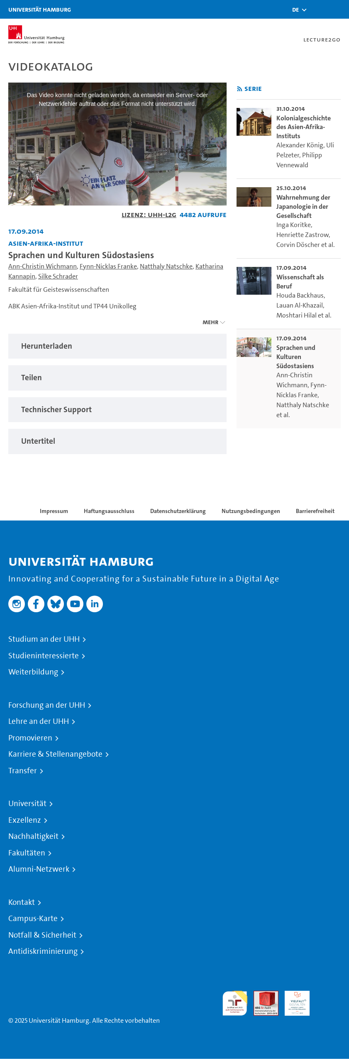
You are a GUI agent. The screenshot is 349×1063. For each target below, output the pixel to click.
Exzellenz (24, 820)
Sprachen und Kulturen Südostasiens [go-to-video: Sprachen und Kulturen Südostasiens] (295, 356)
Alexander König (299, 145)
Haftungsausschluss (109, 511)
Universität (27, 803)
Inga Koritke (293, 224)
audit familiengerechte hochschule (234, 1003)
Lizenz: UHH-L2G (149, 214)
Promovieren (30, 738)
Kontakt (21, 902)
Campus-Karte (33, 918)
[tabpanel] (117, 346)
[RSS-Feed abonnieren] (240, 89)
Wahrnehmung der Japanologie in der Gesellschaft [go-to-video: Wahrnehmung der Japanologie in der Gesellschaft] (303, 206)
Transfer (22, 770)
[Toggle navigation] (338, 9)
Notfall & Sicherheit (42, 935)
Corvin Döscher (298, 244)
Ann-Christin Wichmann (42, 266)
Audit (261, 995)
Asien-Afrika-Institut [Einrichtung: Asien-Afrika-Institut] (45, 243)
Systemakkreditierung (328, 995)
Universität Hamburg (39, 9)
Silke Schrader (58, 276)
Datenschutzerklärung (178, 511)
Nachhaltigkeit (33, 836)
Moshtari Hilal (296, 315)
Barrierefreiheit (315, 511)
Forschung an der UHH (46, 705)
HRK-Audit (292, 1000)
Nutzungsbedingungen (251, 511)
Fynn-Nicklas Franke (108, 266)
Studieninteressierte (43, 655)
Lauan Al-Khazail (299, 305)
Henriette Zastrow (302, 234)
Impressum (54, 511)
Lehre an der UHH (38, 721)
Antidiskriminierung (43, 951)
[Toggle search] (318, 9)
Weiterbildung (33, 672)
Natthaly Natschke (166, 266)
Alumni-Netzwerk (38, 869)
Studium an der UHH (44, 639)
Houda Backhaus (300, 295)
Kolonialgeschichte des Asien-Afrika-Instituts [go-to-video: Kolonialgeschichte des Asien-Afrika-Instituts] (303, 127)
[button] (295, 10)
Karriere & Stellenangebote (55, 754)
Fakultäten (26, 853)
